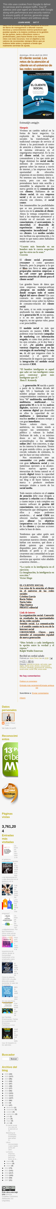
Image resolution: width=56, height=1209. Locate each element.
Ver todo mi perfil (9, 728)
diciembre (10, 1107)
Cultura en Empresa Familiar (16, 891)
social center (24, 669)
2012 (7, 1168)
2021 (7, 1086)
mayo (9, 1121)
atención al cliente (33, 664)
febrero (9, 1163)
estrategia (30, 667)
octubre (10, 1112)
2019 (7, 1091)
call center (43, 664)
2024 (7, 1079)
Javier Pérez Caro (10, 724)
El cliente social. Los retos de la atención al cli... (11, 1128)
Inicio (38, 686)
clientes (37, 666)
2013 (7, 1105)
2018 (7, 1093)
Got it (36, 22)
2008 (7, 1178)
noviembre (11, 1110)
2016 (7, 1098)
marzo (9, 1161)
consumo (23, 667)
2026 (7, 1074)
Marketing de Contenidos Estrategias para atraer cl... (11, 1136)
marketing (48, 667)
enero (9, 1166)
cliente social (29, 666)
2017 (7, 1095)
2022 (7, 1084)
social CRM (33, 669)
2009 (7, 1175)
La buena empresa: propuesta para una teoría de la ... (12, 1155)
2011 (7, 1170)
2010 (7, 1173)
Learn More (24, 22)
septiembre (11, 1114)
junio (9, 1119)
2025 (7, 1076)
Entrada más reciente (29, 685)
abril (8, 1123)
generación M (39, 667)
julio (8, 1116)
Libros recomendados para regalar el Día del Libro (12, 1145)
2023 (7, 1081)
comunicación (45, 666)
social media (42, 669)
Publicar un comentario (28, 681)
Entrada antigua (47, 685)
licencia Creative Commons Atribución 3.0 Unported (10, 1197)
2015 (7, 1100)
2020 (7, 1088)
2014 (7, 1103)
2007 (7, 1180)
